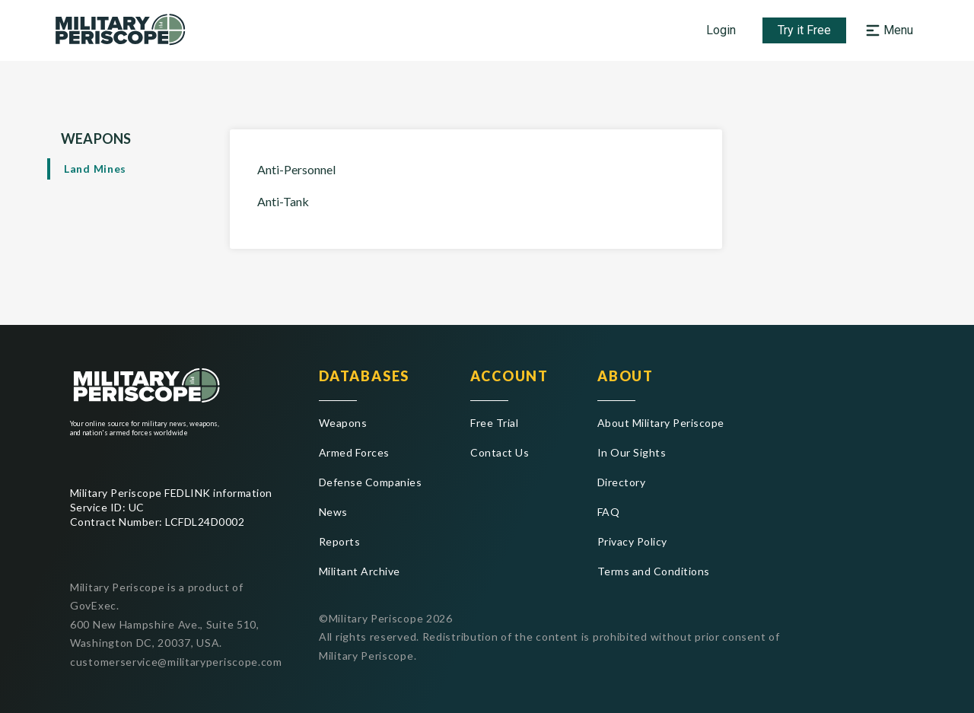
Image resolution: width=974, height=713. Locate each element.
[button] (891, 30)
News (333, 511)
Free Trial (494, 422)
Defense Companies (370, 482)
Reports (339, 541)
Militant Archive (359, 571)
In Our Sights (631, 452)
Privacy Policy (632, 541)
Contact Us (499, 452)
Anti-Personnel (296, 169)
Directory (621, 482)
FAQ (608, 511)
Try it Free (804, 30)
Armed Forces (354, 452)
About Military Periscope (660, 422)
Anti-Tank (283, 201)
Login (721, 30)
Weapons (343, 422)
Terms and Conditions (653, 571)
